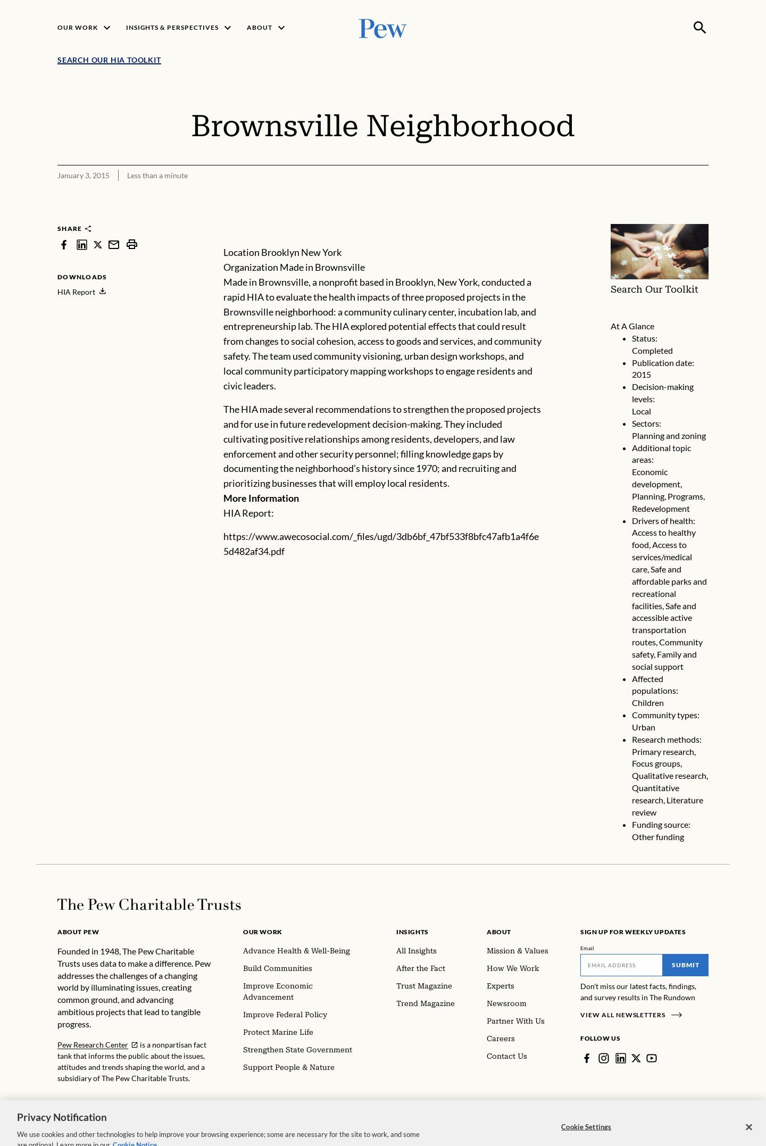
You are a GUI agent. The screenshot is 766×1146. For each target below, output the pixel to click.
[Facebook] (586, 1058)
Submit (686, 965)
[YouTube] (651, 1058)
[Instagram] (603, 1058)
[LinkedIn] (620, 1058)
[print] (132, 244)
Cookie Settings (586, 1135)
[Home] (149, 904)
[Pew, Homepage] (383, 27)
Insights (412, 932)
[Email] (621, 965)
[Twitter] (636, 1058)
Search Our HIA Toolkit (109, 59)
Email (587, 948)
